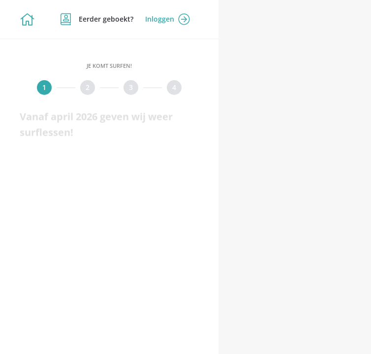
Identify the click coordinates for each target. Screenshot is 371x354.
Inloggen (167, 19)
